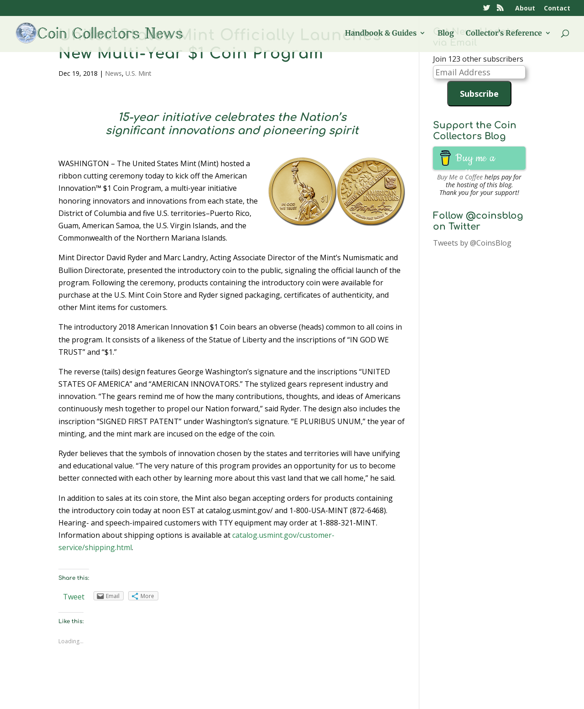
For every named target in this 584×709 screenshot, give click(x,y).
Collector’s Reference (504, 33)
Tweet (73, 597)
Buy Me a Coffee (460, 177)
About (525, 8)
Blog (446, 33)
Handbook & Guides (381, 33)
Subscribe (479, 93)
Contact (557, 8)
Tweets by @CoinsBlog (472, 243)
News (113, 73)
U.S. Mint (138, 73)
